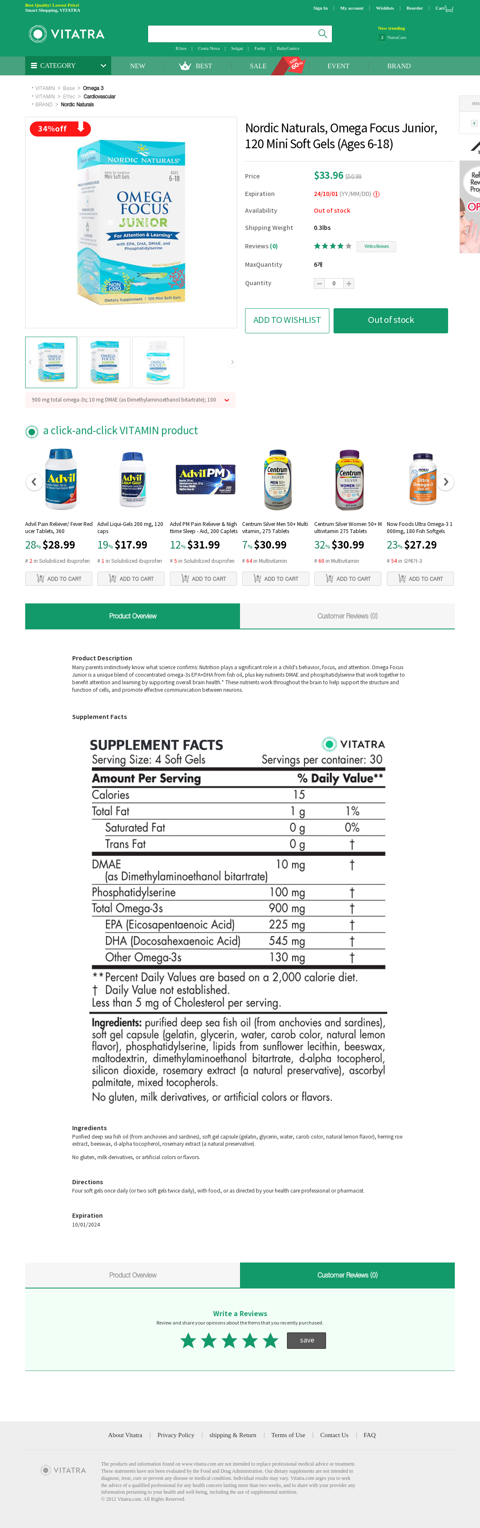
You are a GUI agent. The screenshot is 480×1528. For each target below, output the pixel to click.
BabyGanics (288, 48)
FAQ (370, 1435)
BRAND (399, 66)
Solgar (237, 48)
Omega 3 (93, 87)
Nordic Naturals (77, 104)
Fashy (259, 48)
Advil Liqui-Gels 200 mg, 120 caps (130, 528)
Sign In (320, 7)
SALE (258, 66)
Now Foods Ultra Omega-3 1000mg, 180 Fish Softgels (420, 528)
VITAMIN (45, 87)
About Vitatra (125, 1435)
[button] (30, 362)
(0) (274, 246)
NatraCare (396, 37)
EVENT (339, 66)
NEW (137, 66)
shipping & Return (232, 1435)
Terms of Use (288, 1435)
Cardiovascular (99, 96)
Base (69, 87)
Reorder (415, 7)
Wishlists (385, 7)
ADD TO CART (58, 578)
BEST (204, 66)
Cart (440, 7)
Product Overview (132, 616)
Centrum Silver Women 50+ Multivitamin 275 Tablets (348, 528)
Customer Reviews (347, 616)
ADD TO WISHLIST (287, 320)
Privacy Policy (175, 1435)
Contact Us (334, 1435)
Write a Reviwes (377, 246)
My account (351, 7)
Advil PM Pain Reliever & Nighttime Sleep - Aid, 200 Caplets (203, 528)
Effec (69, 96)
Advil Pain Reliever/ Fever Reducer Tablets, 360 (59, 528)
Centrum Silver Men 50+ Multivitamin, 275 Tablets (275, 528)
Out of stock (391, 320)
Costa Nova (209, 48)
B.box (181, 48)
